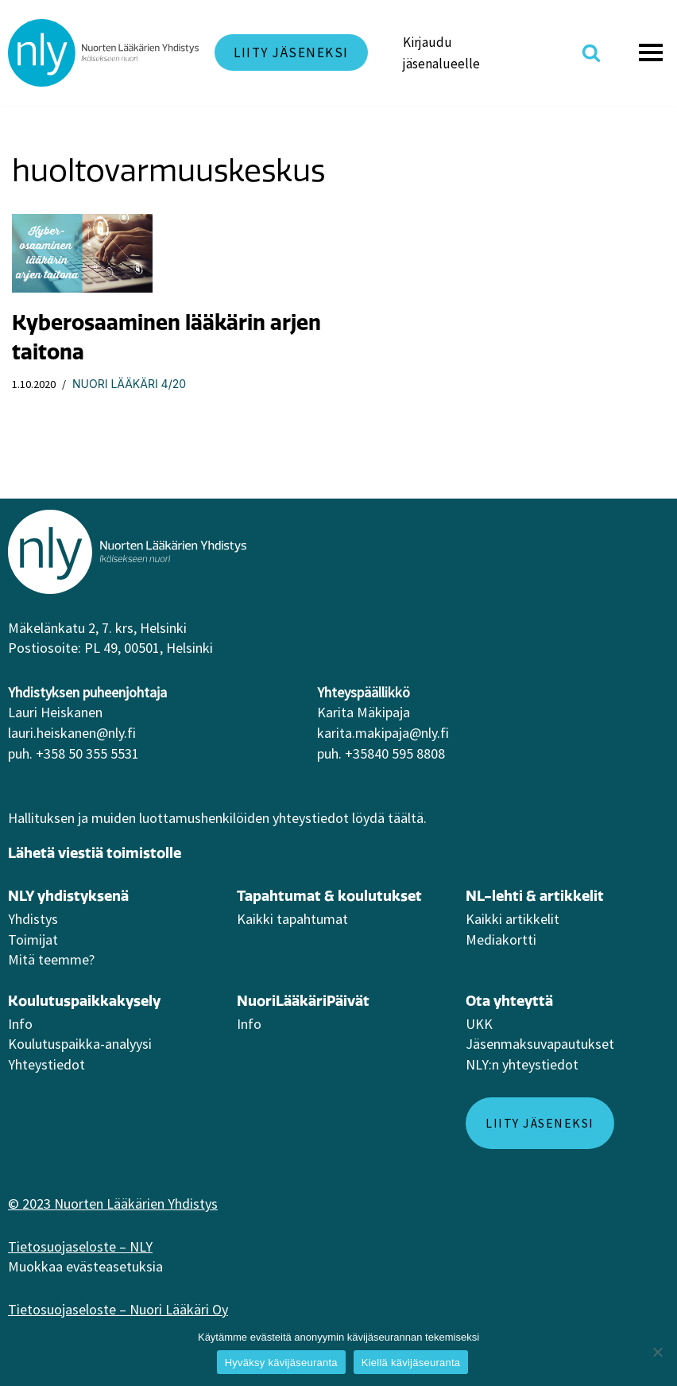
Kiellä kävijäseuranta (411, 1363)
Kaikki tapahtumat (292, 919)
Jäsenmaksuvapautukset (540, 1044)
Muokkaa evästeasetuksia (85, 1266)
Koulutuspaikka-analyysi (80, 1044)
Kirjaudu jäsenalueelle (441, 52)
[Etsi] (591, 52)
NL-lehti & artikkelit (535, 896)
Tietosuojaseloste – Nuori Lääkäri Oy (118, 1309)
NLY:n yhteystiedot (522, 1064)
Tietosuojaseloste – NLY (80, 1246)
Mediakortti (501, 939)
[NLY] (103, 53)
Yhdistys (33, 919)
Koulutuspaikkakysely (84, 1001)
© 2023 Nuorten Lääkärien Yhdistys (113, 1203)
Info (20, 1024)
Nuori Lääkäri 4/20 (129, 383)
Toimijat (33, 939)
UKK (479, 1024)
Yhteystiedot (46, 1064)
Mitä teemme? (51, 959)
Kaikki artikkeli (510, 919)
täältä (406, 818)
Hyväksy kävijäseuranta (281, 1363)
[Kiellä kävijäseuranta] (657, 1352)
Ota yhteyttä (509, 1001)
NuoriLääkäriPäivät (303, 1001)
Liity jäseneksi (291, 52)
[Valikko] (653, 52)
